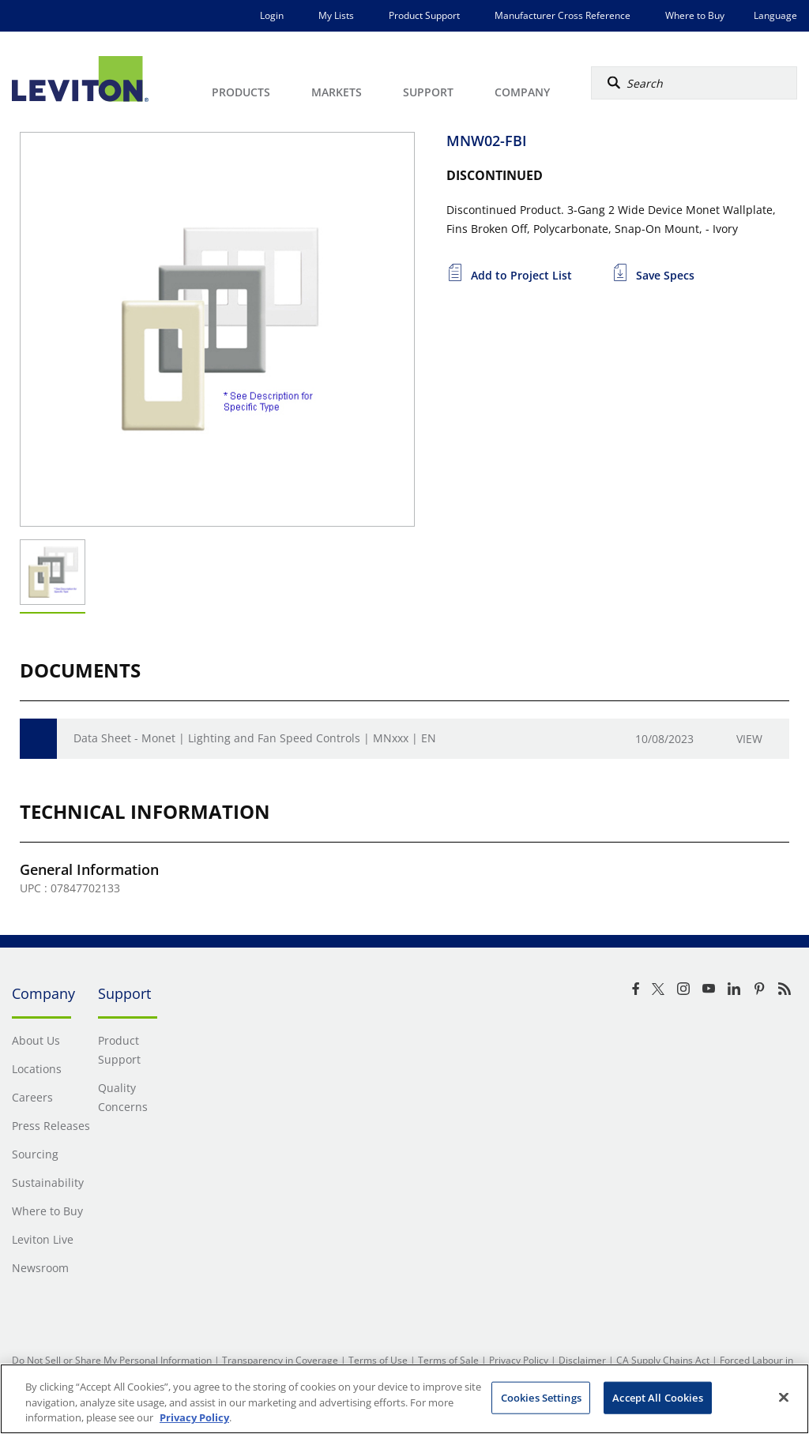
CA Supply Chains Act (662, 1360)
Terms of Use (378, 1360)
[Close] (783, 1397)
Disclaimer (582, 1360)
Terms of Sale (448, 1360)
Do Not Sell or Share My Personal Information (112, 1360)
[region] (404, 1399)
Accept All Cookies (657, 1397)
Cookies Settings (541, 1397)
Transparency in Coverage (280, 1360)
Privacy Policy (518, 1360)
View (749, 738)
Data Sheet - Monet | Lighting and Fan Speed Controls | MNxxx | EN (254, 737)
